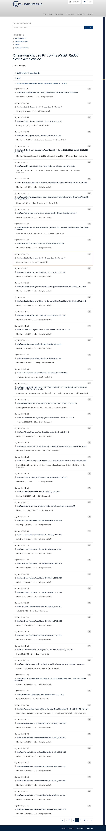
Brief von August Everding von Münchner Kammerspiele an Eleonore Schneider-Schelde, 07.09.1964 (51, 183)
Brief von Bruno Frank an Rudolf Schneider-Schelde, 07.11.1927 (38, 592)
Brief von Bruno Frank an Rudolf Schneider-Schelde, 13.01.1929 (38, 607)
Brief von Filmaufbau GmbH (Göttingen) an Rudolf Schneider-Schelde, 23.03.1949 (44, 418)
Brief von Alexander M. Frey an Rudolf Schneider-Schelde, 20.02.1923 (40, 752)
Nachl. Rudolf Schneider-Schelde (27, 73)
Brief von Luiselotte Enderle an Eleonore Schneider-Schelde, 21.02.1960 (41, 83)
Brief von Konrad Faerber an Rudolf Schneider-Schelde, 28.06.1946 (39, 243)
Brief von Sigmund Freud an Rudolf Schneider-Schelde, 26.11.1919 (39, 694)
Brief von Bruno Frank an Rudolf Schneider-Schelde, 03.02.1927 (38, 563)
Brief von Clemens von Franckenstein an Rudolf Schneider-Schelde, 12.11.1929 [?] (45, 506)
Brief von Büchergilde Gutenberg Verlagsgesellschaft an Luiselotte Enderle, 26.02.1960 (46, 92)
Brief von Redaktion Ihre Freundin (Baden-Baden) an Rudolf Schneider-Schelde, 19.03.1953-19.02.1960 (52, 709)
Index (16, 45)
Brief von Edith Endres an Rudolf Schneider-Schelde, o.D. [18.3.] (38, 121)
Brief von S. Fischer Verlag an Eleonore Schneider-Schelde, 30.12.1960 (41, 477)
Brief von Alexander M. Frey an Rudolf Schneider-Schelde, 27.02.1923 (40, 766)
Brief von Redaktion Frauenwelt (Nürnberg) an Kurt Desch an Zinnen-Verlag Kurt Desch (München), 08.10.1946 (50, 679)
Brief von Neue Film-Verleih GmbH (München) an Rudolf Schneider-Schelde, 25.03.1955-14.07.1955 (51, 446)
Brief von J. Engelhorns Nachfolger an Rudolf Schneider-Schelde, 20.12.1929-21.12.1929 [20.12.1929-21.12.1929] (51, 151)
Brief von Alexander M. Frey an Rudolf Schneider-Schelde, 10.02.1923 (40, 738)
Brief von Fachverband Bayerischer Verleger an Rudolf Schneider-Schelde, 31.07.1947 (46, 213)
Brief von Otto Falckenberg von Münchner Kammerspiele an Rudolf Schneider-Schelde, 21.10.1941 (50, 287)
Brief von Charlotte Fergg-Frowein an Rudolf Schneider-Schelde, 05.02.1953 (42, 330)
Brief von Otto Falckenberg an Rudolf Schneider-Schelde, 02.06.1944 (40, 315)
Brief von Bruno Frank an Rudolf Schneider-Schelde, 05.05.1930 (38, 635)
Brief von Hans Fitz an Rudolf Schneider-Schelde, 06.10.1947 (37, 492)
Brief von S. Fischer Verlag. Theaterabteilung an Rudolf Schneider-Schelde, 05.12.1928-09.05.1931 (50, 461)
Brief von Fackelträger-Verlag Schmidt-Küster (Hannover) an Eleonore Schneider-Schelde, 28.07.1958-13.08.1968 (52, 228)
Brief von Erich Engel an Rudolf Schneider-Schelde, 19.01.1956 (38, 136)
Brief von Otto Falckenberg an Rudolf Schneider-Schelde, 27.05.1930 (40, 272)
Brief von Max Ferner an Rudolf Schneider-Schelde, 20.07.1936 (38, 344)
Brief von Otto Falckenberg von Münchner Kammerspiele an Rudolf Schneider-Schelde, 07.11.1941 (50, 301)
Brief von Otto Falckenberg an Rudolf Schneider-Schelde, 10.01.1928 (40, 258)
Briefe (18, 78)
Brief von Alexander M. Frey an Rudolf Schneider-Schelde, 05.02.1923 (40, 723)
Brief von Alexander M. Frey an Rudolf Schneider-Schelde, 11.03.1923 (40, 809)
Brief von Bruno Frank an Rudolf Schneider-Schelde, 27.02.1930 (38, 621)
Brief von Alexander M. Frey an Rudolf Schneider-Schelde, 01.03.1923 (40, 781)
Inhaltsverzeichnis (20, 42)
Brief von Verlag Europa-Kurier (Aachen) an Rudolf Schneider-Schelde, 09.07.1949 (45, 166)
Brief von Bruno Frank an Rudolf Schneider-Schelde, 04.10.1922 (38, 535)
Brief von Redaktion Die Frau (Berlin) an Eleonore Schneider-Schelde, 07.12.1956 (44, 650)
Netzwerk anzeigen (21, 48)
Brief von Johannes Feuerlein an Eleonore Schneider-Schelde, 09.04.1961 (42, 373)
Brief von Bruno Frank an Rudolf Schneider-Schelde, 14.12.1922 (38, 549)
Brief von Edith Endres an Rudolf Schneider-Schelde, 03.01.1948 (38, 107)
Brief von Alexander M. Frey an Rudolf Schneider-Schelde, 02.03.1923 (40, 795)
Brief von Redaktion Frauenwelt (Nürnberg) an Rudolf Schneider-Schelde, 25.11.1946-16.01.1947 (50, 664)
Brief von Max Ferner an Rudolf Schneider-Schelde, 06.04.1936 (38, 358)
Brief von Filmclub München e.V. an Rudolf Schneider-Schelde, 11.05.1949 (42, 432)
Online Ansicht (19, 38)
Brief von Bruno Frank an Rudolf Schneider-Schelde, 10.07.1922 (38, 520)
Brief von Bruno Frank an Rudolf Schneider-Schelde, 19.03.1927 (38, 578)
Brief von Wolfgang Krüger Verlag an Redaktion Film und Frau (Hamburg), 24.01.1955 (46, 403)
